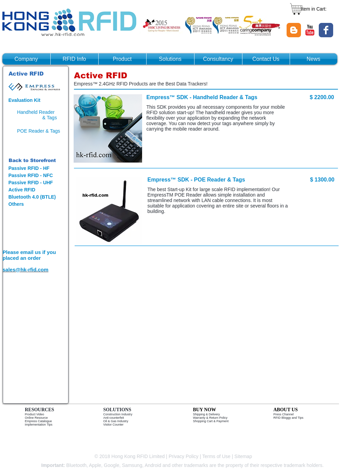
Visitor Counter (113, 424)
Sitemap (244, 456)
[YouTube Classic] (310, 30)
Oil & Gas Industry (115, 421)
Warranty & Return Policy (210, 417)
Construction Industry (118, 414)
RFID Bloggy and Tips (289, 417)
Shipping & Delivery (206, 414)
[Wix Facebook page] (326, 30)
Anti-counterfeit (113, 417)
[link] (317, 9)
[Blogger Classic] (294, 30)
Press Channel (284, 414)
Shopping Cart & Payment (211, 421)
